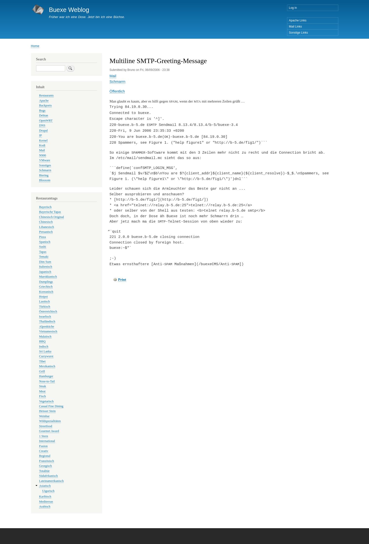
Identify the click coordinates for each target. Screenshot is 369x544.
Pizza (42, 237)
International (47, 441)
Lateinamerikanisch (51, 481)
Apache (44, 100)
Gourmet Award (49, 431)
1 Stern (43, 436)
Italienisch (45, 266)
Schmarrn (117, 81)
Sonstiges (45, 165)
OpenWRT (45, 120)
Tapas (42, 251)
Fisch (42, 396)
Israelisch (45, 316)
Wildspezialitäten (50, 421)
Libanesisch (46, 227)
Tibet (42, 361)
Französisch (46, 461)
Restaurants (46, 95)
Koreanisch (46, 291)
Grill (42, 371)
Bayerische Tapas (50, 212)
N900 (42, 155)
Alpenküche (46, 326)
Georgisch (45, 466)
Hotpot (43, 296)
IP (40, 135)
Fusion (43, 446)
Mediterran (46, 501)
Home (35, 46)
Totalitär (44, 471)
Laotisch (44, 301)
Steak (42, 386)
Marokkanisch (48, 276)
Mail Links (295, 26)
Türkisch (44, 306)
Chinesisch (46, 222)
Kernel (43, 140)
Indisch (43, 346)
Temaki (43, 256)
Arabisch (44, 506)
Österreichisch (48, 311)
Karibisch (45, 496)
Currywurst (46, 356)
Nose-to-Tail (47, 381)
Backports (45, 105)
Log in (293, 7)
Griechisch (45, 286)
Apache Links (298, 20)
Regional (44, 456)
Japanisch (45, 271)
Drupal (43, 130)
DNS (42, 125)
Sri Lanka (45, 351)
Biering (43, 175)
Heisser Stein (47, 411)
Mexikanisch (47, 366)
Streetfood (45, 426)
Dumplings (46, 281)
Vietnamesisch (48, 331)
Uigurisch (48, 491)
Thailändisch (47, 321)
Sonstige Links (298, 32)
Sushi (42, 246)
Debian (43, 115)
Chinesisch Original (51, 217)
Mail (113, 76)
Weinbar (44, 416)
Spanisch (44, 242)
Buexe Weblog (69, 9)
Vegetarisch (46, 401)
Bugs (42, 110)
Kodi (42, 145)
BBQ (42, 341)
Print (122, 277)
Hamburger (46, 376)
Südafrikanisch (48, 476)
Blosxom (44, 180)
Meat (42, 391)
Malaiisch (45, 336)
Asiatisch (45, 486)
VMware (44, 160)
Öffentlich (117, 91)
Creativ (43, 451)
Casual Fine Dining (51, 406)
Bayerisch (45, 207)
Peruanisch (46, 232)
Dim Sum (45, 261)
